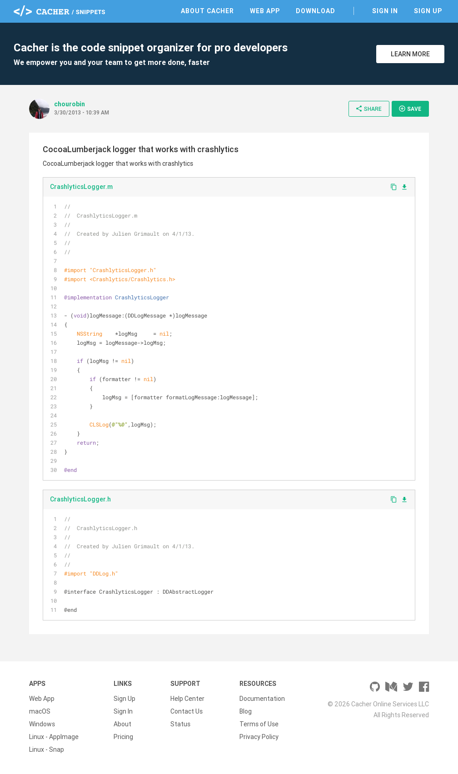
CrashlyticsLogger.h (80, 499)
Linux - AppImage (54, 737)
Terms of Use (259, 724)
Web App (265, 11)
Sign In (385, 11)
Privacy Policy (259, 737)
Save (409, 108)
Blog (245, 711)
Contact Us (186, 711)
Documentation (262, 699)
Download (315, 11)
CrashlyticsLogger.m (81, 187)
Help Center (187, 699)
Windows (42, 724)
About (122, 724)
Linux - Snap (46, 749)
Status (180, 724)
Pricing (123, 737)
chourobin (69, 104)
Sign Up (428, 11)
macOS (39, 711)
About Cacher (207, 11)
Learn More (410, 54)
